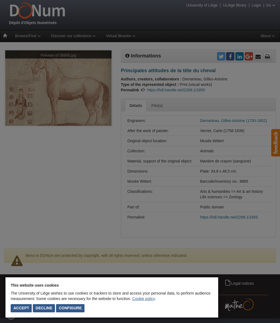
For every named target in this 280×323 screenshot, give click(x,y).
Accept (21, 308)
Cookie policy (143, 298)
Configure (70, 308)
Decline (44, 308)
